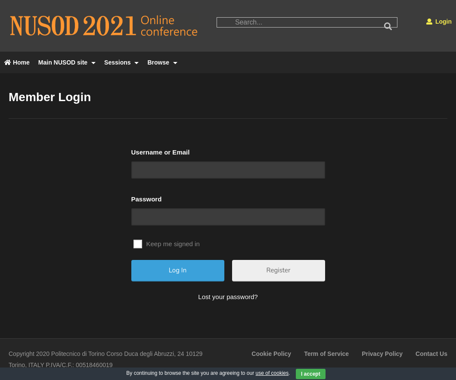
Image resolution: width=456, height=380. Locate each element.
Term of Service (326, 353)
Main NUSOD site (67, 62)
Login (439, 21)
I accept (310, 374)
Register (279, 270)
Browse (162, 62)
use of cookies (272, 373)
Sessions (121, 62)
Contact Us (431, 353)
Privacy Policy (382, 353)
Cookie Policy (271, 353)
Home (17, 62)
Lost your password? (227, 296)
